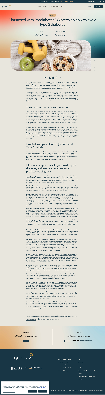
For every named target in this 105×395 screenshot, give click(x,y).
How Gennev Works (92, 1)
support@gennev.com (88, 340)
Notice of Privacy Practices (81, 391)
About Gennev (81, 365)
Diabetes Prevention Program (51, 156)
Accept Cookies (42, 391)
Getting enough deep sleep (43, 265)
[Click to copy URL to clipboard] (61, 77)
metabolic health (59, 97)
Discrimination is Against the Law (96, 391)
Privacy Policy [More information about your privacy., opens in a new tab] (42, 387)
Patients (39, 6)
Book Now (98, 6)
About (62, 6)
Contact (80, 374)
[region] (25, 387)
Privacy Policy (71, 391)
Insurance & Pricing (63, 371)
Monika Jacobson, (72, 95)
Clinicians (45, 6)
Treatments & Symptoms (64, 359)
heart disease (29, 98)
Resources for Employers (64, 365)
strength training (38, 247)
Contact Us (67, 341)
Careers (80, 380)
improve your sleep (70, 268)
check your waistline (45, 186)
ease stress (38, 283)
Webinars (80, 362)
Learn (57, 6)
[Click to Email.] (57, 77)
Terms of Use (53, 391)
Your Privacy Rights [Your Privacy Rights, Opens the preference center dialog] (9, 391)
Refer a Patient (101, 1)
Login (89, 6)
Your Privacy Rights (62, 391)
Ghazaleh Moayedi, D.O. (57, 116)
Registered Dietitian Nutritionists (86, 371)
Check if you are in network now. (66, 1)
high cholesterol (61, 111)
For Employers (52, 6)
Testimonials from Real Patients (86, 377)
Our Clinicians (81, 368)
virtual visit (35, 308)
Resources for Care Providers (65, 368)
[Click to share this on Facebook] (48, 77)
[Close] (47, 382)
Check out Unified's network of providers (34, 369)
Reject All (33, 391)
